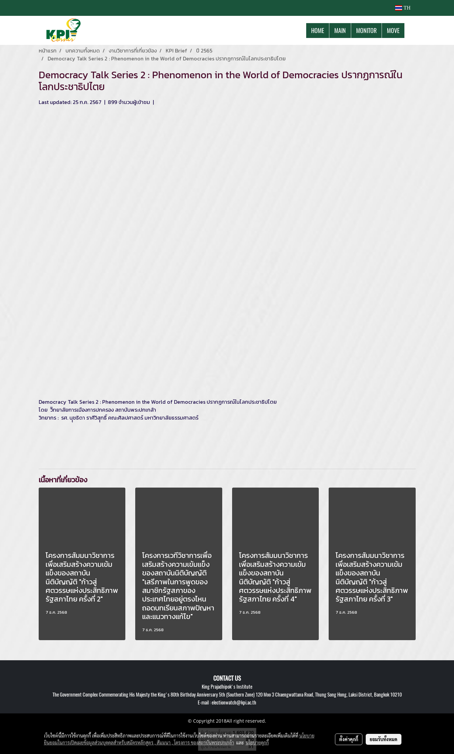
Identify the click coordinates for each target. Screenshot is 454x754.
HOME (317, 30)
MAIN (340, 30)
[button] (410, 30)
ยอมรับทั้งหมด (383, 739)
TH (402, 8)
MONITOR (366, 30)
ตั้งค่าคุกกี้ (348, 739)
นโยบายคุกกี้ (257, 742)
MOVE (393, 30)
